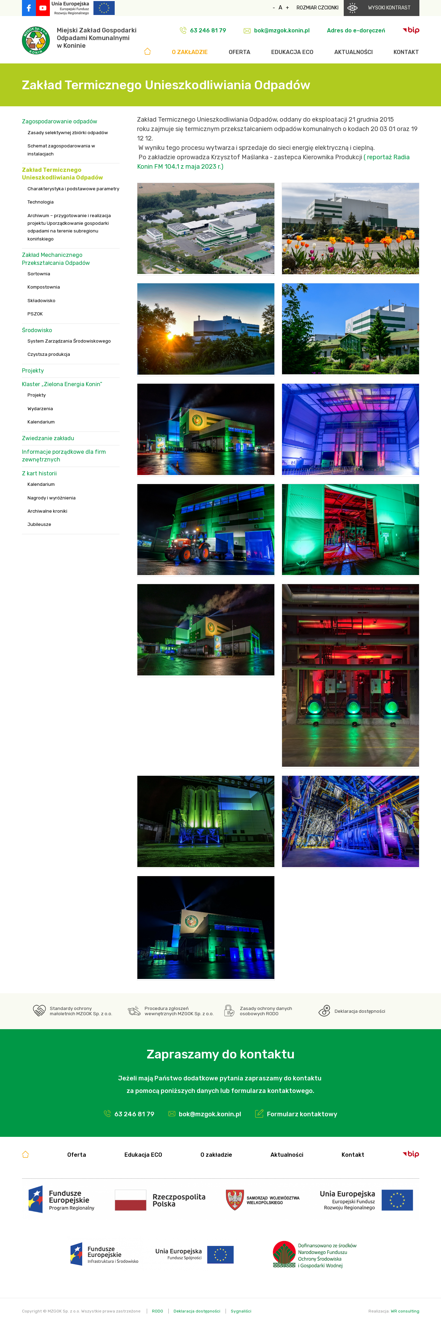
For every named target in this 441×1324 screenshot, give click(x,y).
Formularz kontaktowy (302, 1114)
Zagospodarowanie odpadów (59, 121)
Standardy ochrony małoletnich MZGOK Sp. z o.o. (81, 1011)
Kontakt (406, 52)
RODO (157, 1311)
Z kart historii (39, 473)
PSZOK (35, 313)
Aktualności (353, 52)
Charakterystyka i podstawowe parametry (73, 188)
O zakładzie (190, 52)
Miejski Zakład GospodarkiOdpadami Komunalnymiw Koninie (97, 37)
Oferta (239, 52)
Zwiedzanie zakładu (48, 438)
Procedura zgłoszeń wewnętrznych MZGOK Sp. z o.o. (179, 1011)
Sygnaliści (241, 1311)
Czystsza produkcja (49, 354)
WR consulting (405, 1311)
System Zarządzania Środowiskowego (69, 341)
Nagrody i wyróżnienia (52, 497)
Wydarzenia (40, 408)
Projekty (33, 370)
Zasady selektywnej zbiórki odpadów (68, 132)
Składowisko (41, 300)
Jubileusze (39, 524)
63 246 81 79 (208, 30)
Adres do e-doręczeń (356, 30)
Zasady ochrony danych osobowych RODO (266, 1011)
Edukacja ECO (292, 52)
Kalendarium (41, 421)
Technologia (41, 202)
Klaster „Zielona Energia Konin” (62, 384)
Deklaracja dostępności (360, 1011)
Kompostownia (44, 287)
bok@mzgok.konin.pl (282, 30)
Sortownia (39, 273)
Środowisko (37, 330)
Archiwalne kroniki (47, 511)
